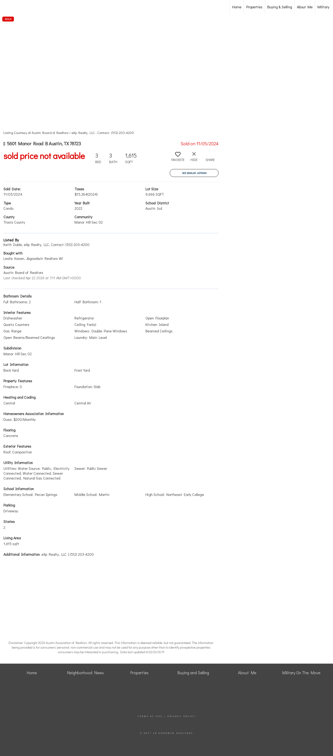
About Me (305, 6)
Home (236, 6)
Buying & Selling (279, 6)
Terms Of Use (150, 716)
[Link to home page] (27, 7)
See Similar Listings (194, 173)
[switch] (178, 158)
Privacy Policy (181, 716)
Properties (254, 6)
